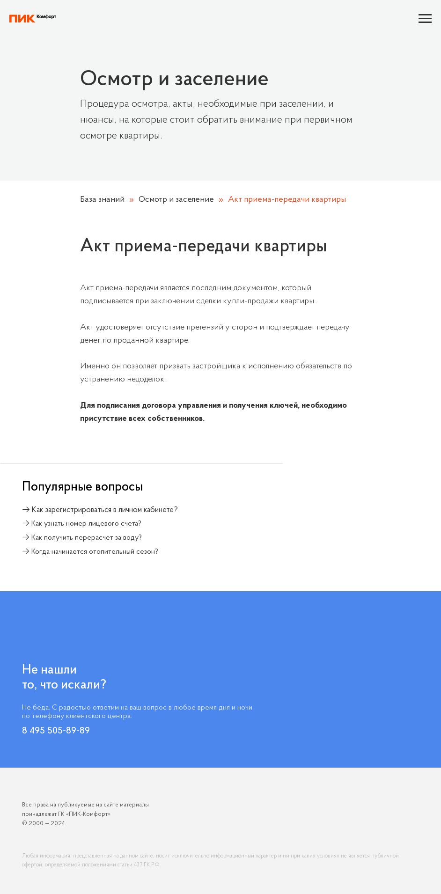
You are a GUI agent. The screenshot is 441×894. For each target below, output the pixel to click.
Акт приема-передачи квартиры (287, 199)
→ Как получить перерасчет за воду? (82, 538)
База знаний (102, 199)
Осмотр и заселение (176, 199)
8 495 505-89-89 (56, 731)
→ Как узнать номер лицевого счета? (81, 524)
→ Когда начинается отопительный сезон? (90, 552)
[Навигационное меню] (425, 18)
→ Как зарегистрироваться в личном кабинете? (100, 510)
